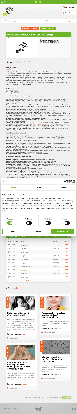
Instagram (40, 2)
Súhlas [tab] (13, 187)
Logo (38, 408)
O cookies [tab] (63, 187)
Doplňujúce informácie (22, 62)
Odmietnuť (14, 231)
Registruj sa (69, 13)
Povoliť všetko (62, 231)
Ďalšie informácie (48, 28)
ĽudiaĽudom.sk (13, 408)
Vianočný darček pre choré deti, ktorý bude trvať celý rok (52, 359)
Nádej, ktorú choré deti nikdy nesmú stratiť (18, 314)
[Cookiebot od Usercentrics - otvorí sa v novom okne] (65, 181)
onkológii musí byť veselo (46, 124)
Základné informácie (30, 28)
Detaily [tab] (38, 187)
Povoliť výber (38, 231)
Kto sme (9, 62)
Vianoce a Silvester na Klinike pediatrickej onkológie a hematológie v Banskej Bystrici (18, 365)
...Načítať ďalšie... (25, 280)
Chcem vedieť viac (15, 338)
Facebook (36, 2)
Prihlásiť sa (69, 7)
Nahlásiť (67, 398)
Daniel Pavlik (24, 270)
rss (75, 409)
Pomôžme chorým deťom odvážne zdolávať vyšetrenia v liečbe (53, 315)
